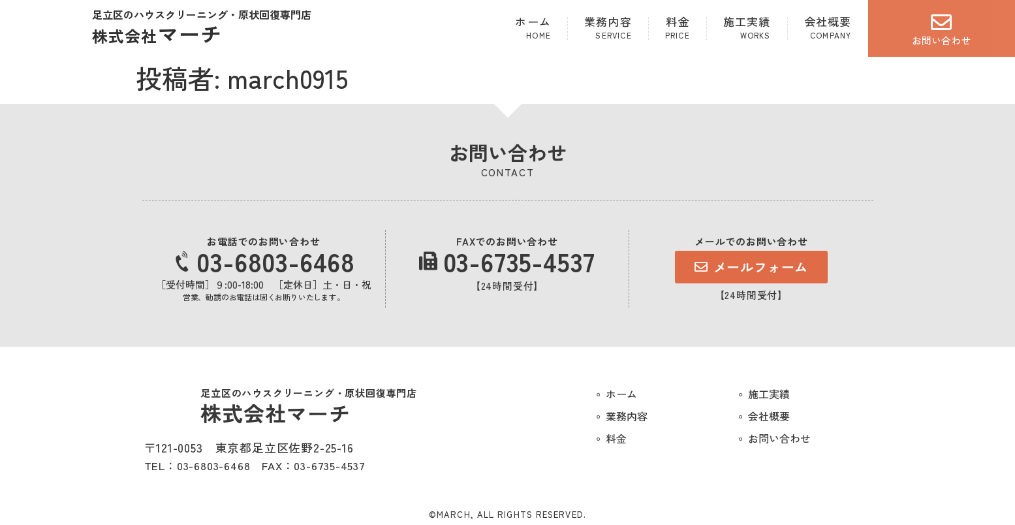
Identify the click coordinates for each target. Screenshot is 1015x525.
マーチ (157, 33)
